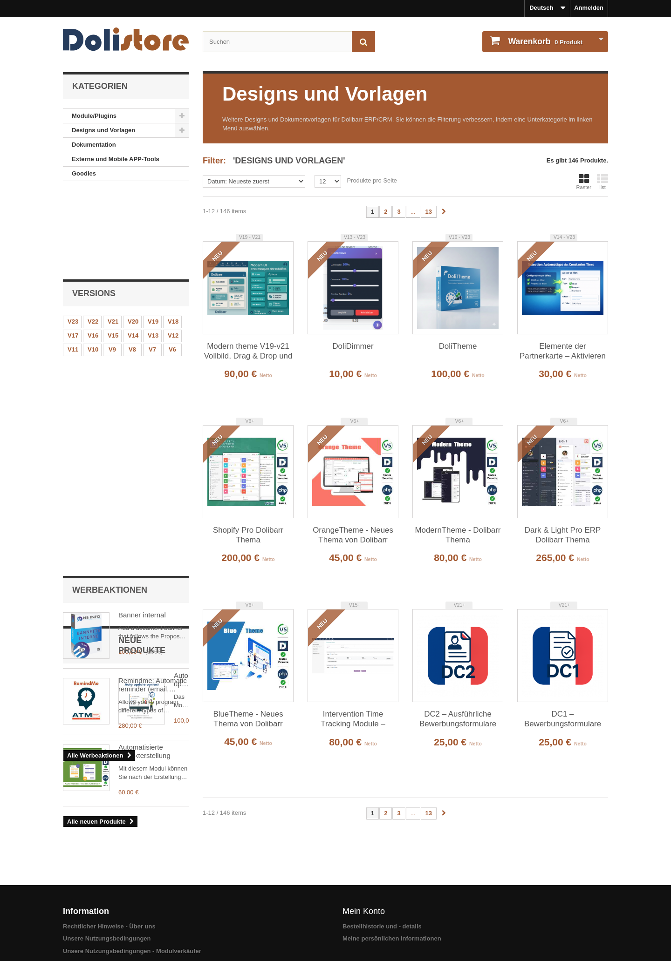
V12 (173, 251)
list (602, 181)
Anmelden (588, 7)
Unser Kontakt (83, 926)
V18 (173, 237)
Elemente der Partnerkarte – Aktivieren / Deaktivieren (563, 351)
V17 (73, 251)
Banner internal (142, 326)
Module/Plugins (94, 115)
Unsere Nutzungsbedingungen (107, 902)
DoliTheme (458, 346)
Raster (583, 181)
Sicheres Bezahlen (89, 939)
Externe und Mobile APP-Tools (115, 159)
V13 (153, 251)
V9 (112, 265)
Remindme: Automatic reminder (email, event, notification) (152, 396)
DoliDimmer (352, 346)
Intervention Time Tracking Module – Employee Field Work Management (352, 719)
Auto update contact (149, 525)
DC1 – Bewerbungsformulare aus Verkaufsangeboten (562, 719)
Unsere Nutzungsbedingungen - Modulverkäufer (132, 914)
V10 (93, 265)
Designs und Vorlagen (103, 130)
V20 (133, 237)
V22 (93, 237)
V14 (133, 251)
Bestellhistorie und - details (382, 889)
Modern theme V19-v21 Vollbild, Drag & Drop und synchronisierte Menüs (248, 351)
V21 (113, 237)
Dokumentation (94, 144)
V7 (152, 265)
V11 (73, 265)
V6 (172, 265)
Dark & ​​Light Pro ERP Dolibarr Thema (563, 535)
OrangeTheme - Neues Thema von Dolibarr (353, 535)
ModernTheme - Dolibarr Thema (458, 535)
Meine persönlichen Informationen (391, 902)
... (413, 211)
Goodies (84, 173)
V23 (73, 237)
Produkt (544, 41)
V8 (132, 265)
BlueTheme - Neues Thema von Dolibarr (248, 719)
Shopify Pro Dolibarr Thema (248, 535)
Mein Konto (363, 874)
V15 (113, 251)
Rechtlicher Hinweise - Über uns (109, 889)
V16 (93, 251)
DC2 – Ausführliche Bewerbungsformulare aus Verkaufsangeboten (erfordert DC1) (458, 719)
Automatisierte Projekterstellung (144, 595)
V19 (153, 237)
